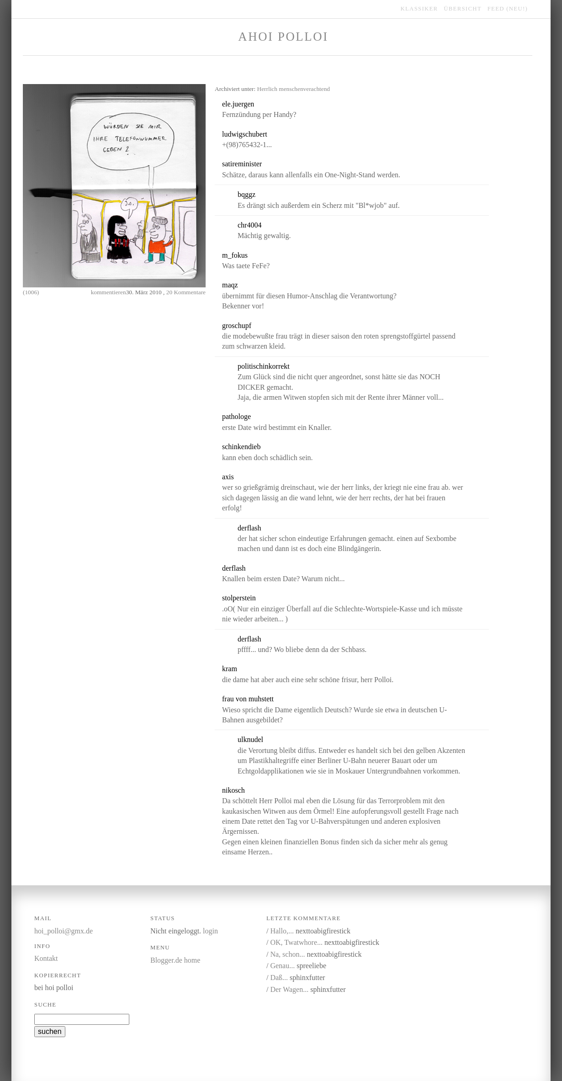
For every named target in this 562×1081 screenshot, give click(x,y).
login (210, 931)
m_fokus (235, 255)
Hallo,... (282, 931)
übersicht (463, 8)
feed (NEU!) (508, 8)
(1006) (31, 292)
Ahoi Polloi (283, 36)
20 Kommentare (186, 292)
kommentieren (108, 292)
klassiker (419, 8)
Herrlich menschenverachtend (293, 88)
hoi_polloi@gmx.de (63, 931)
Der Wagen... (289, 989)
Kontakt (46, 958)
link (301, 104)
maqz (230, 285)
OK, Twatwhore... (296, 942)
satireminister (242, 164)
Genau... (282, 966)
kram (229, 669)
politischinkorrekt (264, 366)
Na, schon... (287, 954)
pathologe (236, 416)
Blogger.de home (175, 960)
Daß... (279, 977)
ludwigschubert (244, 134)
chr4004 (249, 225)
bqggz (246, 194)
